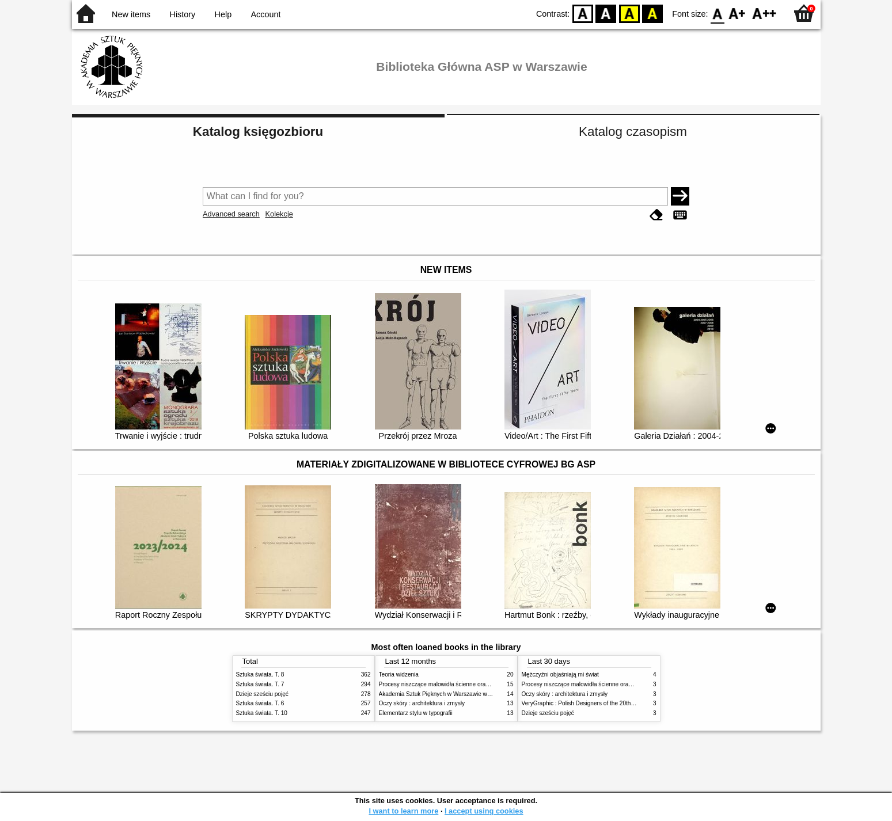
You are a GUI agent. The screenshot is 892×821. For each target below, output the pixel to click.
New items (131, 14)
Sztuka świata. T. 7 (260, 684)
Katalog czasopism (633, 131)
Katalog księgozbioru (258, 131)
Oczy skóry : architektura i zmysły (422, 703)
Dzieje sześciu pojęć (262, 694)
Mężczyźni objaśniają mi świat (560, 674)
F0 (717, 13)
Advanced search (231, 214)
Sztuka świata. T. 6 (260, 703)
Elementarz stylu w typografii (416, 713)
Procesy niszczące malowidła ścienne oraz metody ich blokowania (464, 684)
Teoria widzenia (399, 674)
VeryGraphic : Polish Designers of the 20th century (587, 703)
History (183, 14)
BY (652, 13)
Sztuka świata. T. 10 (261, 713)
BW (605, 13)
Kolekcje (279, 214)
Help (223, 14)
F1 (737, 13)
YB (629, 13)
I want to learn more (403, 811)
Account (265, 14)
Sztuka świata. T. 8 (260, 674)
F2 (764, 13)
